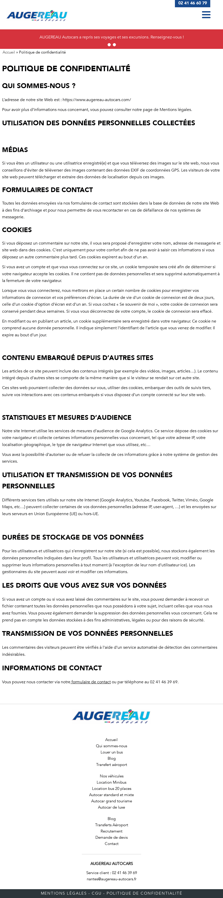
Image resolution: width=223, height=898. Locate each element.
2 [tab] (114, 44)
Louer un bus (112, 752)
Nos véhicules (111, 776)
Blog (112, 758)
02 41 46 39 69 (124, 872)
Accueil (9, 52)
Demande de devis (111, 837)
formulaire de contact (90, 682)
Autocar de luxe (111, 807)
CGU (97, 893)
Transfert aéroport (111, 764)
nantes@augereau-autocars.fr (111, 879)
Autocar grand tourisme (111, 801)
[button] (206, 14)
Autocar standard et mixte (111, 794)
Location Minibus (111, 782)
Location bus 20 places (111, 788)
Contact (112, 843)
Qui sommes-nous (111, 746)
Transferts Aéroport (111, 825)
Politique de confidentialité (144, 893)
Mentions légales (64, 893)
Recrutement (111, 831)
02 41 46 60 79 (192, 3)
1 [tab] (109, 44)
